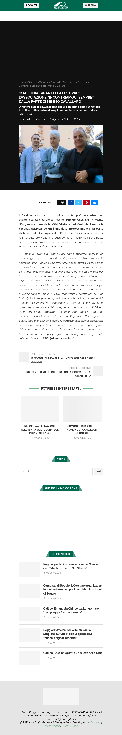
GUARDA (90, 5)
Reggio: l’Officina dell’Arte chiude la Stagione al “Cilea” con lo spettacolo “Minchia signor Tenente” (68, 634)
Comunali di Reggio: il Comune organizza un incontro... (82, 429)
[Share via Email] (94, 202)
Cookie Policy (51, 726)
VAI (99, 471)
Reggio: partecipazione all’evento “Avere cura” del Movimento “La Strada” (70, 566)
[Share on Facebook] (71, 202)
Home (22, 82)
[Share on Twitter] (78, 202)
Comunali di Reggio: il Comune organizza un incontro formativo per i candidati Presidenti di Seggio (73, 589)
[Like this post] (62, 202)
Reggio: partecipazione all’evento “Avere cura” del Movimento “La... (40, 429)
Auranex (95, 722)
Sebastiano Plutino (33, 119)
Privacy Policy (70, 726)
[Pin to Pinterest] (86, 202)
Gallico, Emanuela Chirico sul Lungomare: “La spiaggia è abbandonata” (71, 610)
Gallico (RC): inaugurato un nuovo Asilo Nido (73, 653)
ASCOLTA (31, 5)
